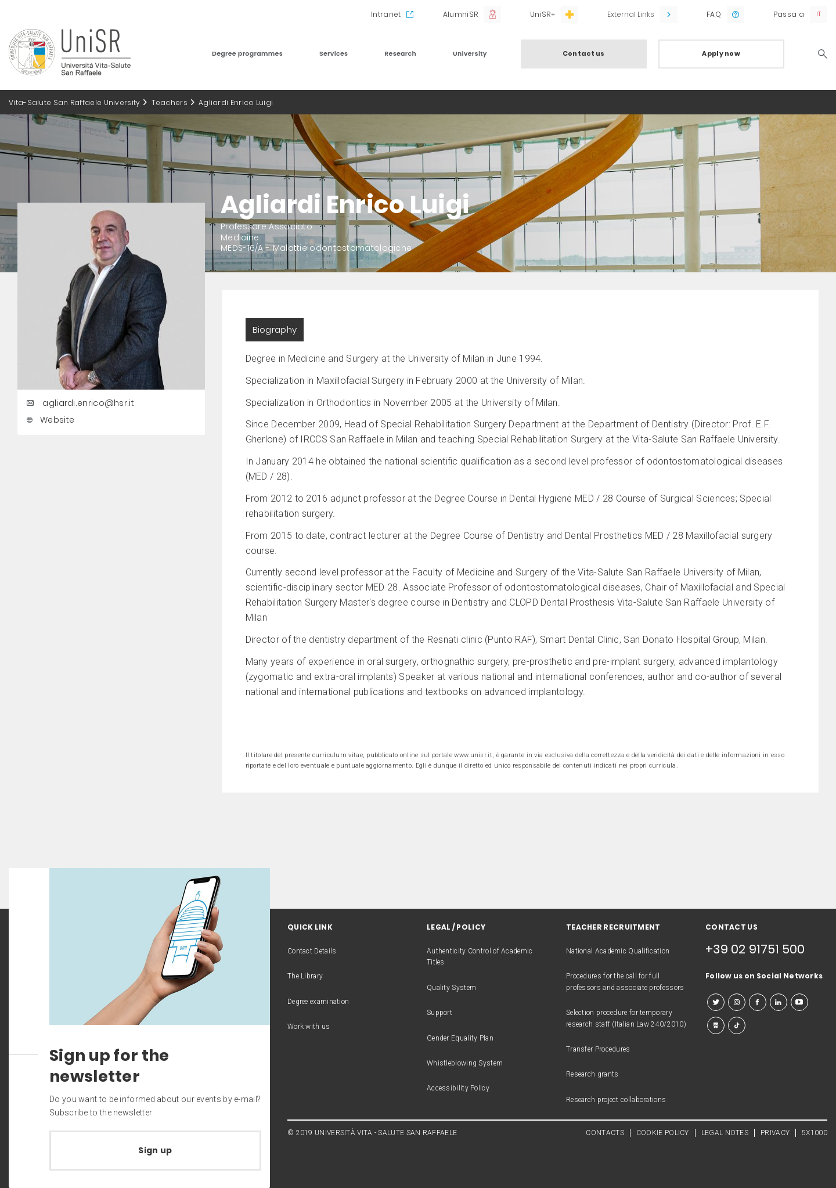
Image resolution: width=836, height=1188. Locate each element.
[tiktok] (736, 1025)
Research (400, 53)
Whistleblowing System (465, 1063)
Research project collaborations (616, 1100)
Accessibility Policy (458, 1088)
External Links (630, 14)
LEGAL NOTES (724, 1133)
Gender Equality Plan (460, 1038)
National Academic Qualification (617, 951)
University (470, 53)
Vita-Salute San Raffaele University (74, 102)
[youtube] (799, 1002)
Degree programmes (247, 53)
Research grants (592, 1074)
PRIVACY (775, 1133)
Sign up (155, 1150)
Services (333, 53)
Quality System (451, 988)
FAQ (714, 14)
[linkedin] (778, 1002)
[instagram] (736, 1002)
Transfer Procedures (598, 1049)
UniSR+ (542, 14)
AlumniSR (460, 14)
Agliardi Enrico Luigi (236, 102)
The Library (305, 976)
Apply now (721, 53)
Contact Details (312, 951)
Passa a (788, 14)
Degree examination (318, 1002)
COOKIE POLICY (662, 1133)
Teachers (170, 102)
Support (439, 1013)
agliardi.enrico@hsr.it (78, 403)
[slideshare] (716, 1025)
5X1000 (814, 1133)
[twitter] (716, 1002)
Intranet (386, 14)
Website (48, 420)
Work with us (308, 1027)
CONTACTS (605, 1133)
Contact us (584, 53)
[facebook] (757, 1002)
